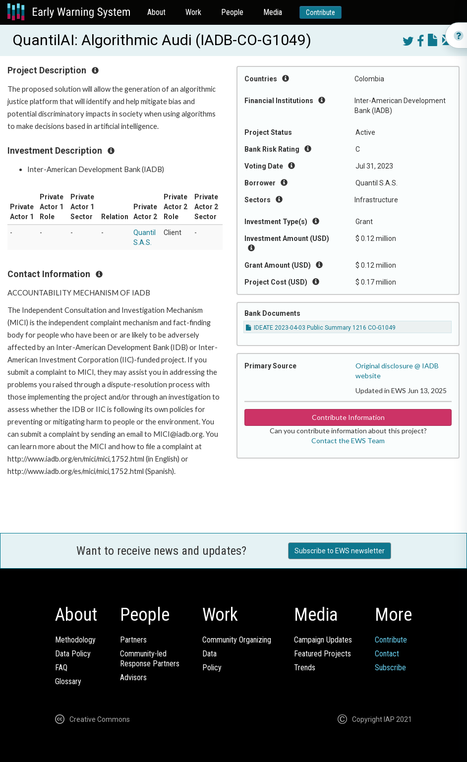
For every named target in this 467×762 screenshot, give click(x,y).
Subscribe (390, 667)
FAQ (61, 667)
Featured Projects (322, 653)
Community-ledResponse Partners (149, 658)
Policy (212, 667)
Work (193, 12)
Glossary (68, 681)
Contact (387, 653)
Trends (304, 667)
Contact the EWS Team (348, 440)
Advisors (133, 677)
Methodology (75, 640)
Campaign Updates (323, 640)
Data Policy (73, 653)
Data (209, 653)
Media (272, 12)
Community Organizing (236, 640)
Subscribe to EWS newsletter (339, 551)
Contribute (320, 12)
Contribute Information (348, 417)
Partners (133, 640)
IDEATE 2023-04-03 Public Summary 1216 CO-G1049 (321, 327)
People (232, 12)
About (156, 12)
